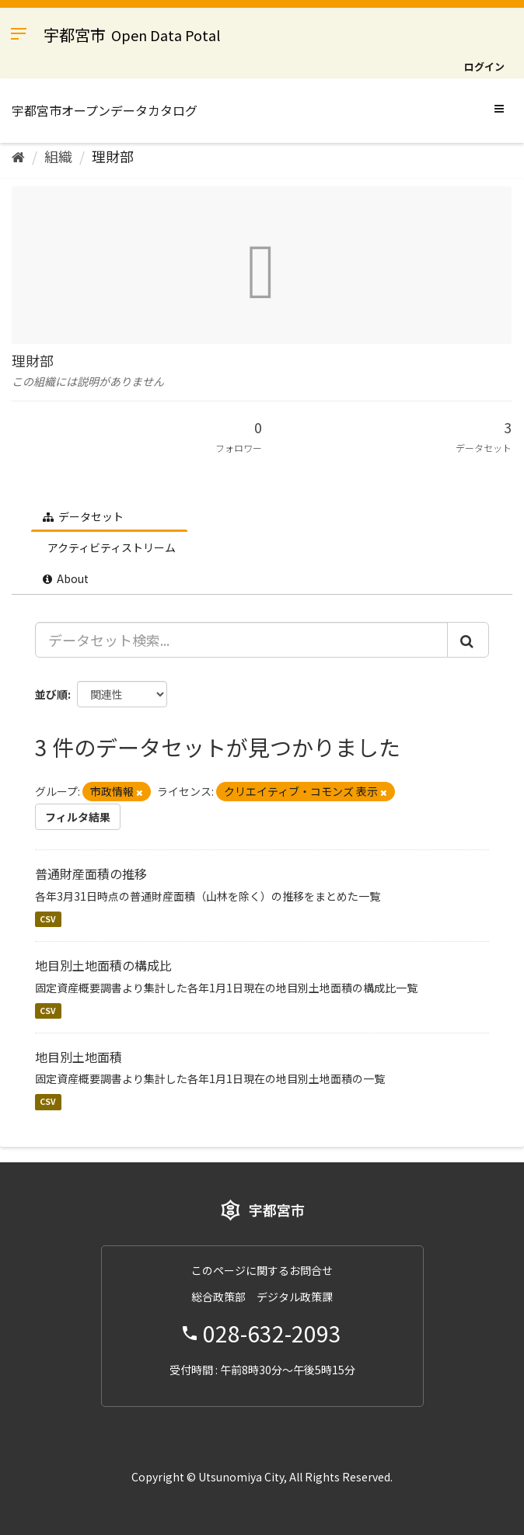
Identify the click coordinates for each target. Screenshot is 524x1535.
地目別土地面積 (78, 1056)
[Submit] (468, 640)
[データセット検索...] (241, 640)
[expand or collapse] (499, 107)
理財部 (113, 156)
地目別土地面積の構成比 (103, 965)
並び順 (51, 694)
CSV (48, 919)
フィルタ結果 (77, 817)
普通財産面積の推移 (91, 873)
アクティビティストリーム (110, 547)
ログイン (484, 66)
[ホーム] (18, 156)
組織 (58, 156)
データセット (83, 516)
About (66, 578)
